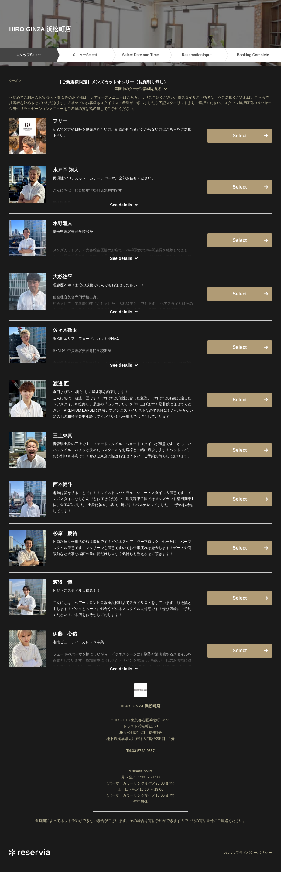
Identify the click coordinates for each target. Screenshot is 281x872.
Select (239, 135)
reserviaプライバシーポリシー (247, 852)
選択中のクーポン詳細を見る (138, 89)
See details (121, 205)
